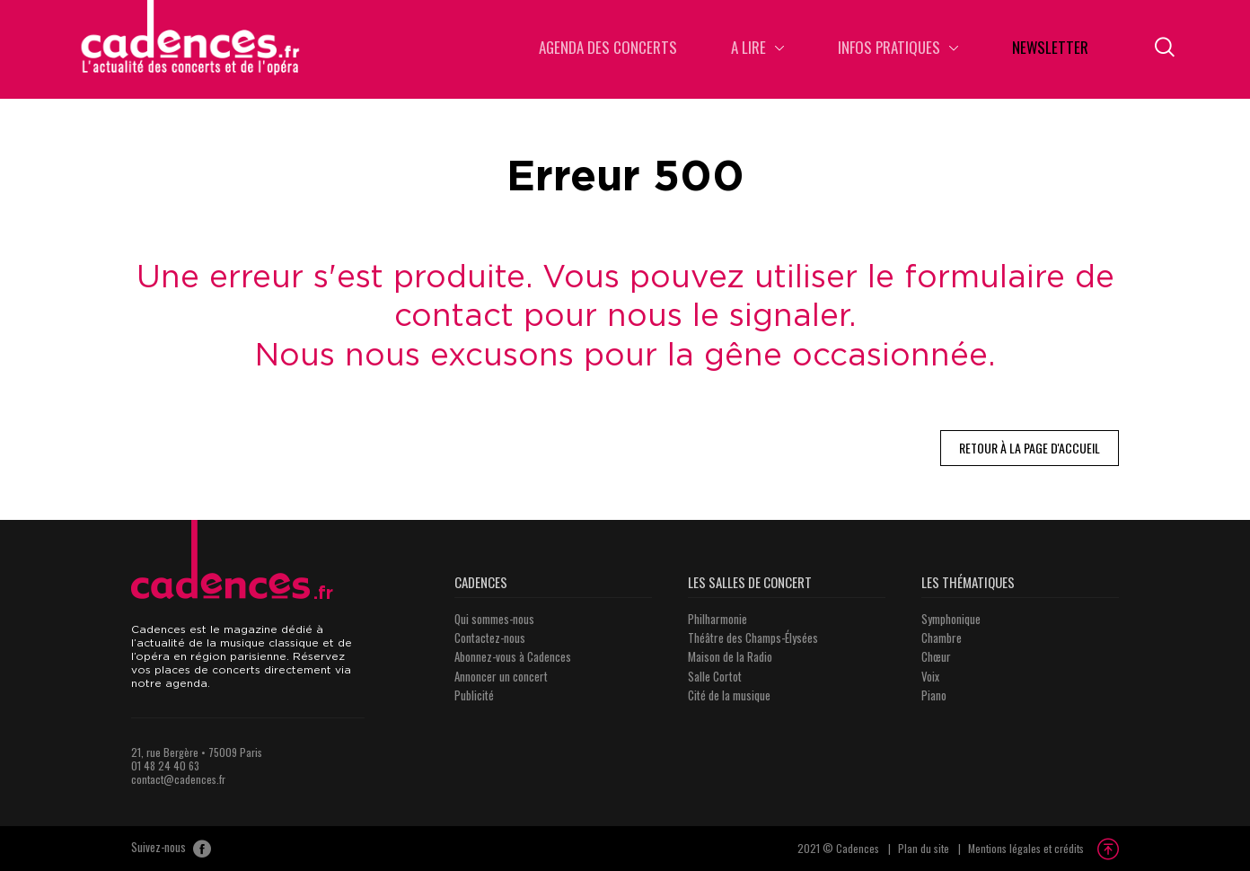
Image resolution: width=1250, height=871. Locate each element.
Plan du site (923, 848)
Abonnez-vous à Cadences (512, 656)
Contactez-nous (489, 638)
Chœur (936, 656)
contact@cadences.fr (178, 779)
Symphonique (951, 619)
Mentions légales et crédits (1026, 848)
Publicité (474, 695)
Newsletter (1050, 49)
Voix (930, 676)
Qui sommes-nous (494, 619)
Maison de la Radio (730, 656)
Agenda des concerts (608, 49)
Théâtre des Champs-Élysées (753, 638)
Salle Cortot (715, 676)
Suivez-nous (171, 849)
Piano (933, 695)
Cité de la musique (729, 695)
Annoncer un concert (501, 676)
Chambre (941, 638)
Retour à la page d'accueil (1029, 447)
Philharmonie (717, 619)
